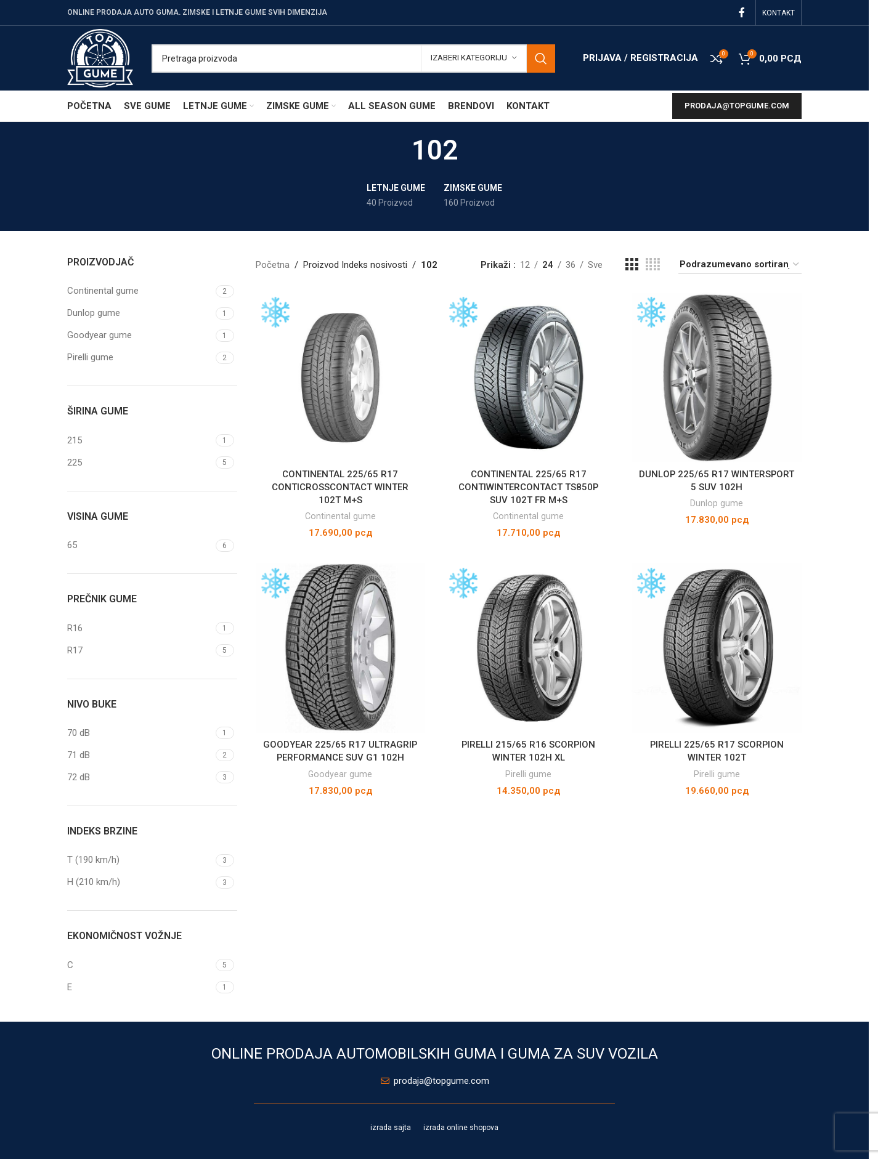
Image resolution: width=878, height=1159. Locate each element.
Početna (273, 264)
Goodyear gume (340, 773)
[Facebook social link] (741, 12)
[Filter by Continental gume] (140, 291)
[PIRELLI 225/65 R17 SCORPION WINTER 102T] (717, 648)
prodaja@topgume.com (737, 105)
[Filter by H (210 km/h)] (140, 882)
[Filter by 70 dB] (140, 733)
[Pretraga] (353, 58)
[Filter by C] (140, 965)
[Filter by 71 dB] (140, 755)
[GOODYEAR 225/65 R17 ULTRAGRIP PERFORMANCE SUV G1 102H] (341, 648)
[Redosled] (740, 265)
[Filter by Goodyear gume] (140, 335)
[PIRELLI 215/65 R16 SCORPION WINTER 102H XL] (529, 648)
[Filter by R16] (140, 628)
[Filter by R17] (140, 650)
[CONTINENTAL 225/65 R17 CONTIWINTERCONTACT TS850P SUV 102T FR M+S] (529, 377)
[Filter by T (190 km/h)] (140, 860)
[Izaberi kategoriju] (474, 58)
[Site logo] (100, 57)
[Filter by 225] (140, 462)
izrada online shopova (460, 1127)
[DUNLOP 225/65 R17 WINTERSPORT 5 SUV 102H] (717, 377)
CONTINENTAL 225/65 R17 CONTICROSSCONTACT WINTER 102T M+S (340, 486)
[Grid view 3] (631, 264)
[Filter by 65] (140, 545)
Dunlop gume (716, 503)
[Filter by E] (140, 987)
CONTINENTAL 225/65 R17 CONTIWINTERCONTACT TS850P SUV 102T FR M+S (528, 486)
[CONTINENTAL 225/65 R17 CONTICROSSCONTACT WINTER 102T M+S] (341, 377)
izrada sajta (390, 1127)
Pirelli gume (528, 773)
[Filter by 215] (140, 440)
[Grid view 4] (653, 264)
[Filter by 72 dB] (140, 777)
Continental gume (340, 516)
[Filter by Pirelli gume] (140, 357)
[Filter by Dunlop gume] (140, 313)
